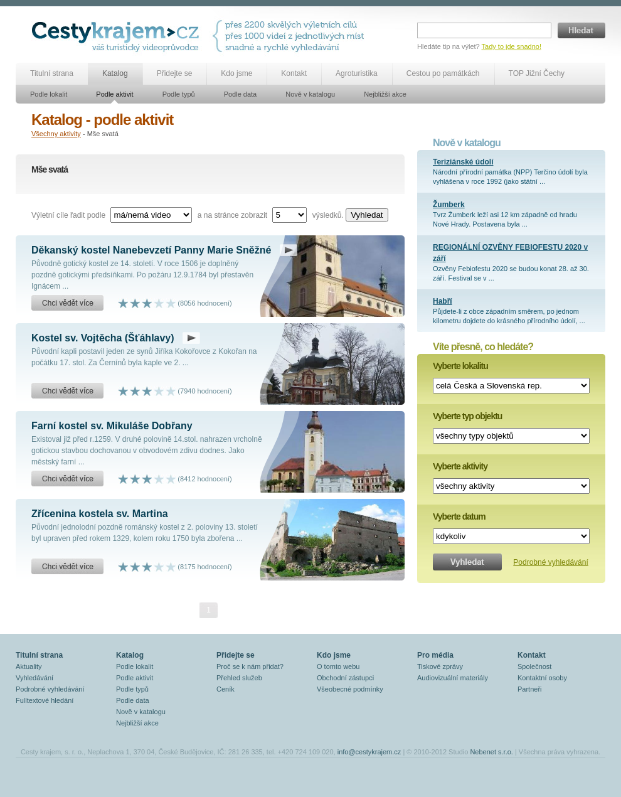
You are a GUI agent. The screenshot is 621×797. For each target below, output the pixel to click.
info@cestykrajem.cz (369, 752)
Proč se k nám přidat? (250, 666)
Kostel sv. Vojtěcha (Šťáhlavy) (102, 338)
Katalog (115, 73)
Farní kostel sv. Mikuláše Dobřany (112, 425)
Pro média (435, 655)
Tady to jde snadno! (511, 46)
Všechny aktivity (56, 133)
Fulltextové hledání (44, 700)
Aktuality (29, 666)
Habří (442, 301)
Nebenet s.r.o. (491, 752)
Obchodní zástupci (345, 678)
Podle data (240, 94)
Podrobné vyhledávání (550, 562)
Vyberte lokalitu (460, 366)
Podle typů (178, 94)
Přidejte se (175, 73)
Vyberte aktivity (460, 466)
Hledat (581, 30)
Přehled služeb (239, 678)
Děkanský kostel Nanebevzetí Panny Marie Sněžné (151, 250)
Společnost (534, 666)
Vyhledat (367, 215)
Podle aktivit (114, 94)
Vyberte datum (459, 516)
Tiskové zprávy (440, 666)
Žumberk (449, 204)
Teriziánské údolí (463, 162)
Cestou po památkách (443, 73)
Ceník (225, 689)
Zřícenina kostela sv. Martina (99, 513)
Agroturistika (357, 73)
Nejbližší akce (385, 94)
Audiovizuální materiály (452, 678)
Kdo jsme (236, 73)
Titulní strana (51, 73)
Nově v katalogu (310, 94)
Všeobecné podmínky (350, 689)
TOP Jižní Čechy (537, 73)
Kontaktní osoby (542, 678)
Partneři (530, 689)
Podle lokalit (48, 94)
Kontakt (294, 73)
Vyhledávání (34, 678)
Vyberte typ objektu (467, 416)
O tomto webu (338, 666)
